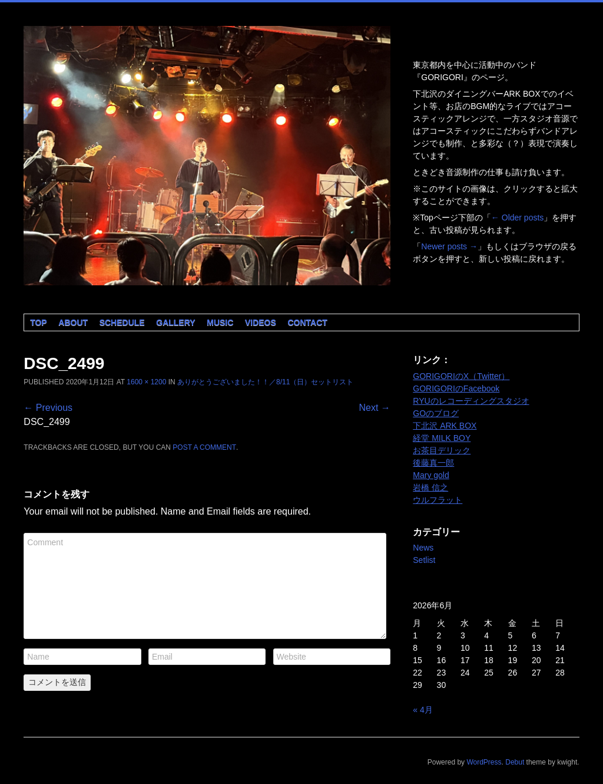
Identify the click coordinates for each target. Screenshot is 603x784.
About (73, 322)
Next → (374, 408)
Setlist (424, 560)
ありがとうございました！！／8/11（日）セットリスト (265, 382)
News (423, 547)
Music (220, 322)
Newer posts (449, 246)
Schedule (122, 322)
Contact (307, 322)
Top (38, 322)
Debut (514, 762)
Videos (260, 322)
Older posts (517, 217)
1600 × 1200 (146, 382)
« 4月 (422, 709)
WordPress (483, 762)
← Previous (48, 408)
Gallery (175, 322)
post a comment (204, 447)
